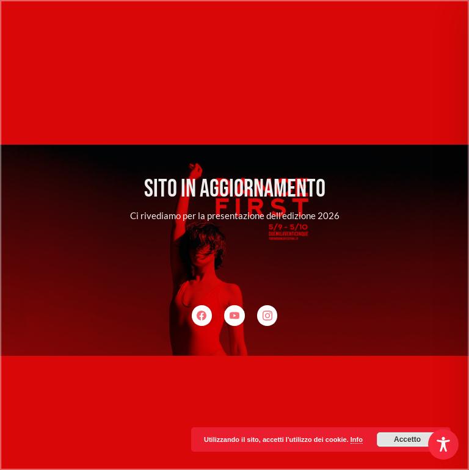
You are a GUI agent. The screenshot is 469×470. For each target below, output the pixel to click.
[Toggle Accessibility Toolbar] (443, 444)
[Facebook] (202, 315)
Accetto (407, 439)
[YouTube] (234, 315)
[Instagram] (267, 315)
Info (357, 439)
